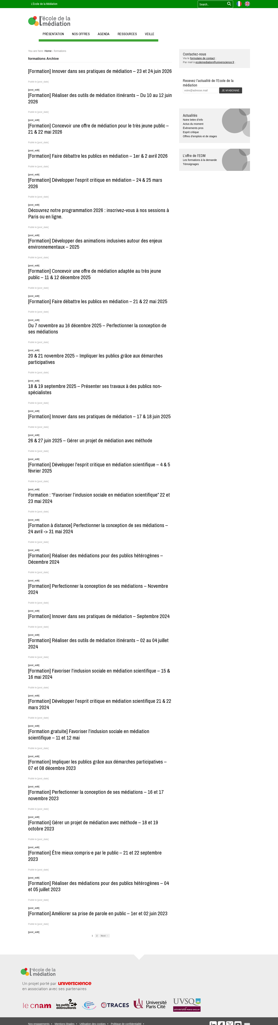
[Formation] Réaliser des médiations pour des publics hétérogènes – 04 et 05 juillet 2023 (98, 886)
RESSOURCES (127, 34)
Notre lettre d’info (193, 119)
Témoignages (191, 164)
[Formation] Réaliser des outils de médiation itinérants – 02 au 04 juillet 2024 (98, 643)
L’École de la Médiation (44, 4)
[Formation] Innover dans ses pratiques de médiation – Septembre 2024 (99, 616)
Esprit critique (191, 132)
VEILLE (149, 34)
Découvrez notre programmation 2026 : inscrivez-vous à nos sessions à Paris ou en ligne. (98, 213)
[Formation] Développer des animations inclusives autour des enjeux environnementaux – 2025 (95, 244)
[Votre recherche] (214, 4)
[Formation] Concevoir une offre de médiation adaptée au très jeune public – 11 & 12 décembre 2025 (94, 274)
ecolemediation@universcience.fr (214, 62)
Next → (104, 935)
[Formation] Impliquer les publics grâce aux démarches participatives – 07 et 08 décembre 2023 (97, 765)
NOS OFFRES (81, 34)
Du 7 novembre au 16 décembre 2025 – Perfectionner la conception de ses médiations (97, 328)
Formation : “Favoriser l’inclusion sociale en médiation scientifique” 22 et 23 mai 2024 (99, 498)
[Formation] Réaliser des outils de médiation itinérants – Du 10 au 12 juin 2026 (100, 98)
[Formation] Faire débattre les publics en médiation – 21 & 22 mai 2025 (97, 301)
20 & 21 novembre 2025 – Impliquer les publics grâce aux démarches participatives (95, 359)
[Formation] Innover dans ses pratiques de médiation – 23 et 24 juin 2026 (100, 71)
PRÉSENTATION (53, 34)
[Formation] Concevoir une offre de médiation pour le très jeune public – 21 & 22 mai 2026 (98, 129)
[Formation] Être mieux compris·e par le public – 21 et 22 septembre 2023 (95, 856)
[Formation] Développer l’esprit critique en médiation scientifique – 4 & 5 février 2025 (99, 467)
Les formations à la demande (200, 159)
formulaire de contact (202, 58)
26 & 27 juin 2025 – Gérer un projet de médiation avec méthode (90, 440)
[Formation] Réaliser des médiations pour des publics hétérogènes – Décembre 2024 (95, 558)
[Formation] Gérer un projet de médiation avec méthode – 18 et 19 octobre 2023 (93, 825)
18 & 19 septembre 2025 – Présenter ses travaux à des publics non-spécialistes (95, 389)
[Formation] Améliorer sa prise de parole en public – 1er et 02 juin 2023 (97, 913)
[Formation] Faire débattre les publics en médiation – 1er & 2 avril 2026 (98, 155)
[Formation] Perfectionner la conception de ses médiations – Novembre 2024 (98, 589)
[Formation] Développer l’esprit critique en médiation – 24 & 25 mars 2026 (95, 183)
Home (48, 50)
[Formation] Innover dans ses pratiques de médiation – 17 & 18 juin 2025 (99, 416)
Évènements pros (193, 128)
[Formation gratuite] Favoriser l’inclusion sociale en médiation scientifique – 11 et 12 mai (88, 734)
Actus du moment (193, 123)
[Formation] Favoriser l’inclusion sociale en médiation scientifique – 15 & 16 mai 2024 (99, 674)
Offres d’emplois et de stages (200, 136)
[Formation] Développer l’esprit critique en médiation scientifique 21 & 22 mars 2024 (99, 704)
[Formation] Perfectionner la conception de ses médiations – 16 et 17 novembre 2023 (96, 795)
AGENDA (103, 34)
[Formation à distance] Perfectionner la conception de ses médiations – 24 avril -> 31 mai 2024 (98, 528)
